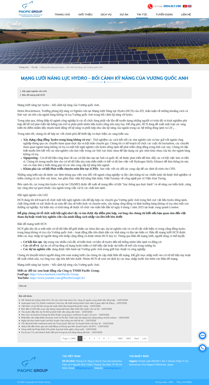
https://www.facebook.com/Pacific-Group (54, 274)
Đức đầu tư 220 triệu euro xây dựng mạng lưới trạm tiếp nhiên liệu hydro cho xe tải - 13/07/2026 (66, 309)
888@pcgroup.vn (84, 367)
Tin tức (142, 14)
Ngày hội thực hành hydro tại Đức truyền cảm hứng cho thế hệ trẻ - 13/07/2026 (58, 320)
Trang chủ (62, 14)
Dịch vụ (106, 14)
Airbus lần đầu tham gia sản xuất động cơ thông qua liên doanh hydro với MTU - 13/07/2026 (65, 326)
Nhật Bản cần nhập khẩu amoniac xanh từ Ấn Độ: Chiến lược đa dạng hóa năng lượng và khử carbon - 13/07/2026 (75, 317)
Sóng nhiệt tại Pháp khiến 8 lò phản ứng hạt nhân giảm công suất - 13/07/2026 (58, 329)
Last (144, 338)
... (113, 338)
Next (136, 338)
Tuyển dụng (164, 14)
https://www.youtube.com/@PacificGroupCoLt (57, 277)
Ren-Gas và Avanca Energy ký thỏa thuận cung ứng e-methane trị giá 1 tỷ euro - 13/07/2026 (65, 314)
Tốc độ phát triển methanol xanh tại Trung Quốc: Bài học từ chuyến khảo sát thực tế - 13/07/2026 (67, 323)
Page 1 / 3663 (69, 338)
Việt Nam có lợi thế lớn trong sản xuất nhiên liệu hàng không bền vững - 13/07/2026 (60, 306)
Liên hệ (186, 14)
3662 (120, 338)
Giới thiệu (85, 14)
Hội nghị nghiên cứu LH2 (34, 91)
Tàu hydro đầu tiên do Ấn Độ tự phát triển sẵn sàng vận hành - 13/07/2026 (56, 312)
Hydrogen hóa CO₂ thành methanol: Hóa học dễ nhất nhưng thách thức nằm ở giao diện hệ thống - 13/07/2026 (74, 303)
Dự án (124, 14)
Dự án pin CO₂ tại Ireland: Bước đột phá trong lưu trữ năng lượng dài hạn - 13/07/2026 (61, 332)
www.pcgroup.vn (112, 367)
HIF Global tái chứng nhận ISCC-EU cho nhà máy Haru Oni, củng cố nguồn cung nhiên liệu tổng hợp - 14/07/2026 (74, 300)
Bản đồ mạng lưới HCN (33, 95)
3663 (128, 338)
